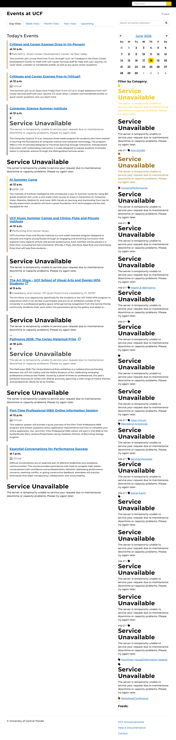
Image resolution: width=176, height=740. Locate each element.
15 (129, 60)
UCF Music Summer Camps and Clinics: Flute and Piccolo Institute (54, 219)
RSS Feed (141, 706)
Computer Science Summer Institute (38, 108)
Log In (165, 14)
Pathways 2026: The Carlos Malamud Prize (43, 339)
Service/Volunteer (141, 459)
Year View (70, 23)
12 (158, 54)
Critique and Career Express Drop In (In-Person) (47, 44)
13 (165, 54)
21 (121, 66)
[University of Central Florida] (28, 3)
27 (165, 66)
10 (143, 54)
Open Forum (138, 420)
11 (151, 54)
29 (129, 73)
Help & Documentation (132, 727)
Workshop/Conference (134, 698)
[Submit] (168, 4)
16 (136, 60)
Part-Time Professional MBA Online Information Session (54, 410)
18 (151, 60)
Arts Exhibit (138, 150)
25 (151, 66)
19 (158, 60)
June (139, 36)
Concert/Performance (134, 188)
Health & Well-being (143, 287)
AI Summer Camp (23, 179)
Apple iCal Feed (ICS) (131, 706)
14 (121, 60)
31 (121, 47)
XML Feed (146, 706)
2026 (148, 36)
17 (143, 60)
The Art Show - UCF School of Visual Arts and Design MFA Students (55, 281)
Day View (15, 23)
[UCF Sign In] (118, 3)
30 (136, 73)
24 (143, 66)
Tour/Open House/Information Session (144, 659)
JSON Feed (151, 706)
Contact (123, 733)
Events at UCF (25, 13)
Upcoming (87, 23)
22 (129, 66)
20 (165, 60)
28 (121, 73)
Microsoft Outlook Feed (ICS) (136, 706)
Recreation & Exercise (134, 423)
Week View (33, 23)
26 (158, 66)
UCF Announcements (131, 722)
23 (136, 66)
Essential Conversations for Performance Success (49, 449)
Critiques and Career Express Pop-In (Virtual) (45, 76)
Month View (51, 23)
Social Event (138, 493)
